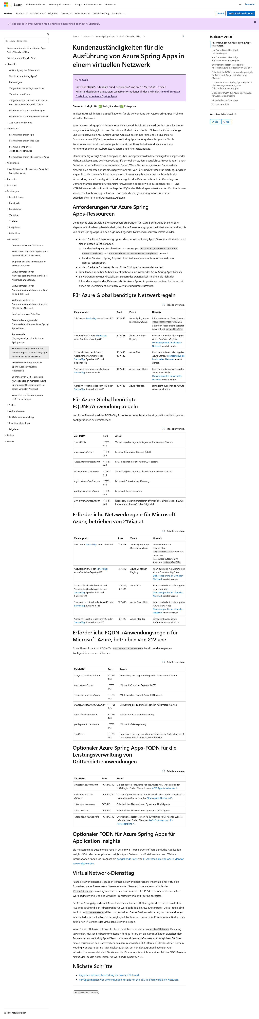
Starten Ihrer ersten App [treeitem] (21, 134)
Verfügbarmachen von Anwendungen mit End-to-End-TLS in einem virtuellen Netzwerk (129, 979)
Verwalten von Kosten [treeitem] (20, 94)
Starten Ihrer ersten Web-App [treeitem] (24, 140)
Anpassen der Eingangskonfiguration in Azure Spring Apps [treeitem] (27, 338)
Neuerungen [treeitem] (15, 82)
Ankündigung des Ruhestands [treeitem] (24, 70)
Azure (87, 36)
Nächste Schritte (220, 104)
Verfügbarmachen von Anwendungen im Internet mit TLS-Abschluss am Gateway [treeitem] (30, 275)
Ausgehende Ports (127, 858)
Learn (76, 36)
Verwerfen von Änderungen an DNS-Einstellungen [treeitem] (27, 397)
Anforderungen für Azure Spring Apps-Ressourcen (232, 44)
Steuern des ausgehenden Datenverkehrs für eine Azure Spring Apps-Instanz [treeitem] (30, 324)
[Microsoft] (6, 4)
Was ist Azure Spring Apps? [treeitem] (23, 76)
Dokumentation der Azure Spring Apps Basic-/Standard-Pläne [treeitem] (26, 50)
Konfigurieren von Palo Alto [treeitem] (26, 314)
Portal (221, 13)
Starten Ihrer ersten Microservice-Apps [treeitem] (29, 156)
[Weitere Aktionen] (183, 36)
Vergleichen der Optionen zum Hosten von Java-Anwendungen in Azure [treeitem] (28, 102)
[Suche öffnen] (240, 4)
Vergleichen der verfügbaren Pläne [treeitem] (26, 88)
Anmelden (250, 4)
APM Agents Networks (163, 788)
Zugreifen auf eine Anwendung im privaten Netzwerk (109, 975)
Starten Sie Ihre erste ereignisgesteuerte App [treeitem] (21, 148)
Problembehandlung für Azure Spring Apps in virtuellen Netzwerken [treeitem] (27, 366)
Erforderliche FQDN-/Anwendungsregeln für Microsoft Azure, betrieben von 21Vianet (232, 75)
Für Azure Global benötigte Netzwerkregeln (225, 51)
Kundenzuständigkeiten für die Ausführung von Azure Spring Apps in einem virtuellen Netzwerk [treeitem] (30, 352)
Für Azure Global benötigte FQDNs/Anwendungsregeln (226, 59)
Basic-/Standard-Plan (130, 36)
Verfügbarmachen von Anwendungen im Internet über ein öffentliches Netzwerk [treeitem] (29, 304)
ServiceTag (91, 318)
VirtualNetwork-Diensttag (225, 100)
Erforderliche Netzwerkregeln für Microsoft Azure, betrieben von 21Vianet (232, 66)
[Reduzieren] (47, 34)
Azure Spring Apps (104, 36)
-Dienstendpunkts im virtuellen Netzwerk (167, 342)
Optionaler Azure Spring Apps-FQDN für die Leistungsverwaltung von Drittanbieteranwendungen (232, 85)
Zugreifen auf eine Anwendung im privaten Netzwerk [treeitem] (29, 263)
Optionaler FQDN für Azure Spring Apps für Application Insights (232, 94)
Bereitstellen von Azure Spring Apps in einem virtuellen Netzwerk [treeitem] (30, 253)
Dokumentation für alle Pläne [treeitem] (21, 58)
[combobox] (26, 41)
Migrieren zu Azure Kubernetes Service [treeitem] (28, 116)
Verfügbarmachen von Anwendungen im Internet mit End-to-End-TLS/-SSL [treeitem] (30, 289)
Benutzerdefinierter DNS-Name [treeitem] (27, 245)
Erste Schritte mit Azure (241, 13)
